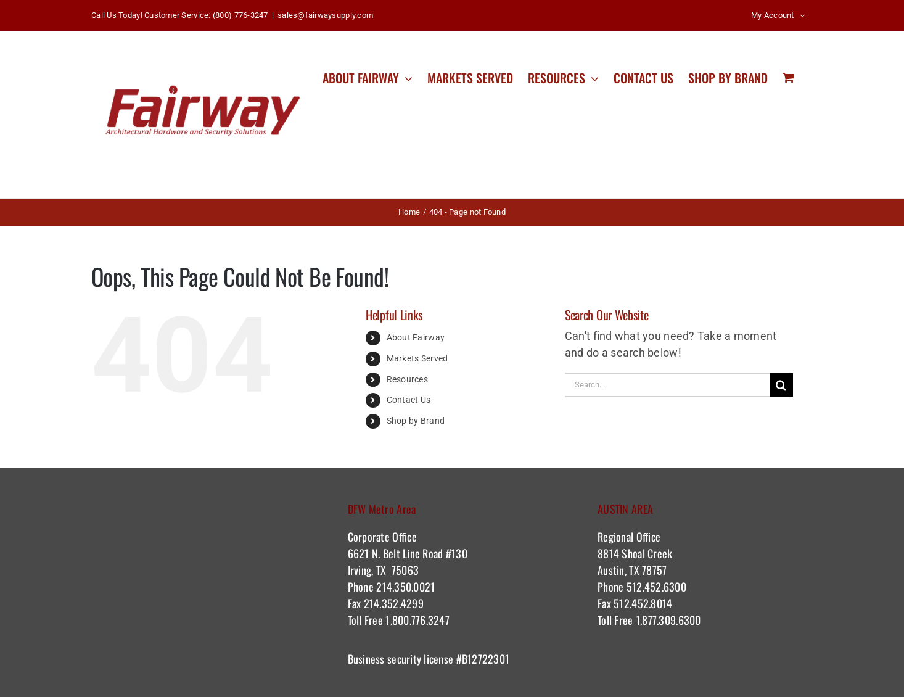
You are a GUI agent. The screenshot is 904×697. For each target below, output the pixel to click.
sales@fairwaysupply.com (325, 15)
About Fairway (416, 337)
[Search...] (667, 385)
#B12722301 (484, 659)
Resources (407, 379)
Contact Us (409, 400)
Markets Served (417, 358)
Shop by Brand (416, 421)
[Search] (781, 385)
